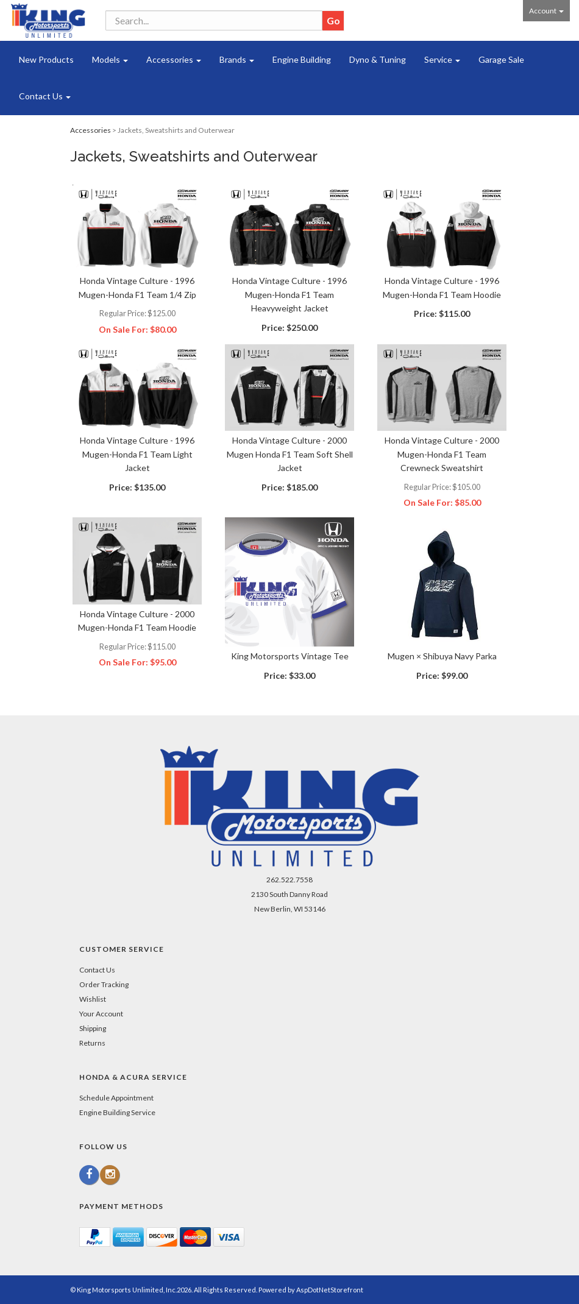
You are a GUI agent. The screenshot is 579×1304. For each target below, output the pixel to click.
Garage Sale (501, 59)
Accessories (173, 59)
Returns (92, 1042)
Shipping (92, 1028)
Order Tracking (104, 984)
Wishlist (92, 999)
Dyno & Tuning (377, 59)
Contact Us (45, 96)
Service (442, 59)
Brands (236, 59)
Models (110, 59)
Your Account (101, 1013)
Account (546, 10)
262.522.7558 (289, 879)
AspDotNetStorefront (329, 1290)
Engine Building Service (117, 1112)
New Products (46, 59)
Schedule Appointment (116, 1097)
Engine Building (301, 59)
